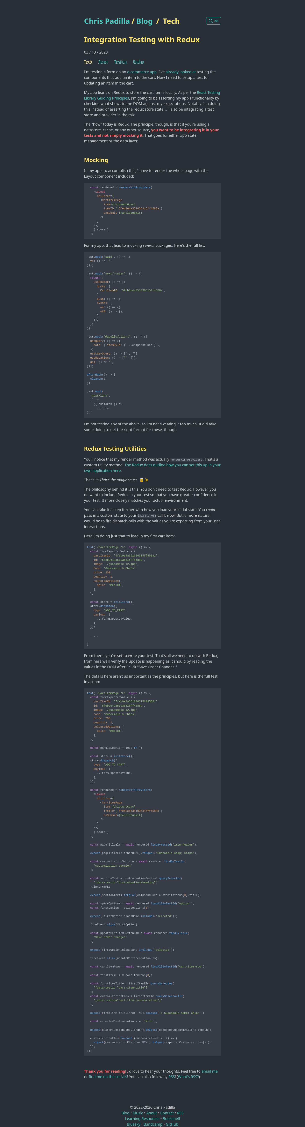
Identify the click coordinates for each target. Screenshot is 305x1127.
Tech (171, 21)
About (151, 1113)
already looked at (181, 71)
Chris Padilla (107, 21)
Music (138, 1113)
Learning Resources (142, 1118)
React (103, 61)
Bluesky (133, 1124)
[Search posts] (213, 21)
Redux (138, 61)
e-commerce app (142, 71)
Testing (120, 61)
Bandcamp (153, 1124)
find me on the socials (108, 1076)
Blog (144, 21)
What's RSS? (188, 1076)
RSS (171, 1076)
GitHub (172, 1124)
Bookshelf (171, 1118)
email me (210, 1071)
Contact (167, 1113)
